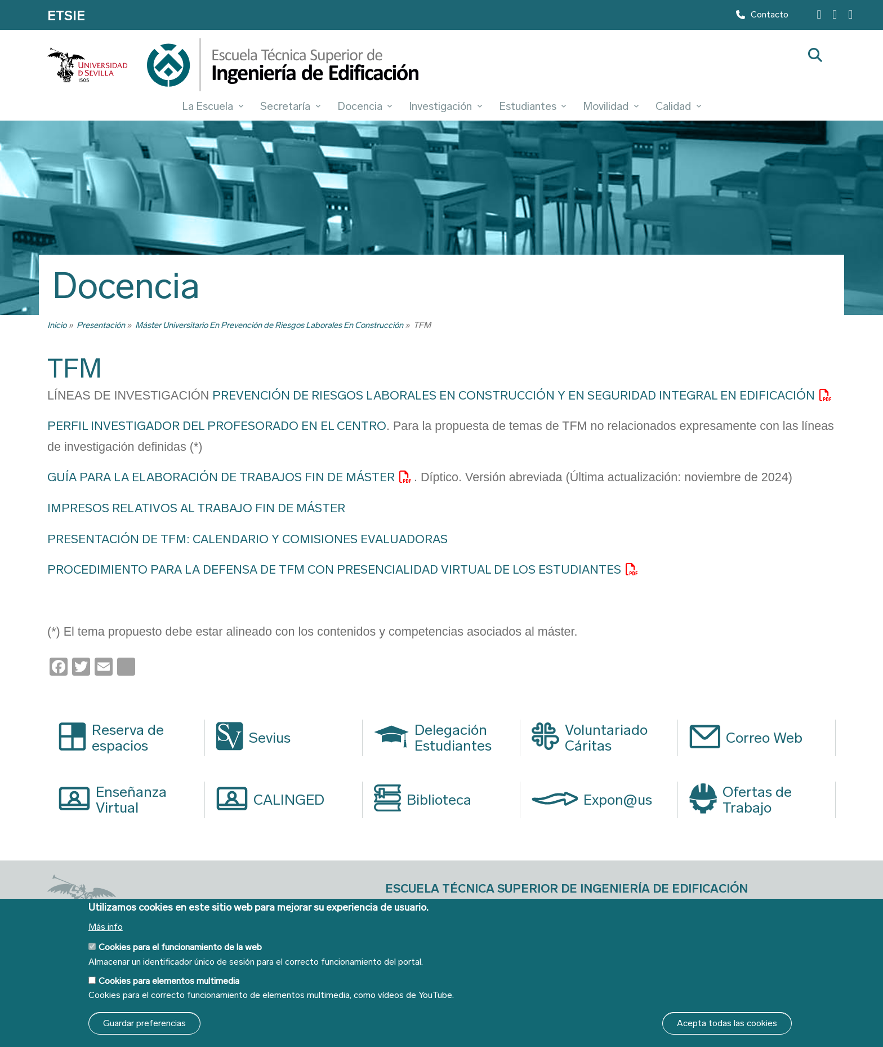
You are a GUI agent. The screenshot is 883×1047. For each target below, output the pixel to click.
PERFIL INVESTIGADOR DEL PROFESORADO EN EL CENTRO (216, 426)
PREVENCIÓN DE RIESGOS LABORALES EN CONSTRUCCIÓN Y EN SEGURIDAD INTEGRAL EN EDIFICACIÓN (513, 395)
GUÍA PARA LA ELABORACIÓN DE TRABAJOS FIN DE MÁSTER (221, 477)
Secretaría (290, 106)
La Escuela (212, 106)
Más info (105, 927)
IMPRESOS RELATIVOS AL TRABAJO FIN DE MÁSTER (196, 508)
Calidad (678, 106)
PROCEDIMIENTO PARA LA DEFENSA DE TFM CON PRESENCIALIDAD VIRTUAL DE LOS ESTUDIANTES (334, 569)
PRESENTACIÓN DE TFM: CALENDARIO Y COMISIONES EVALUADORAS (247, 539)
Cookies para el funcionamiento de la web (180, 947)
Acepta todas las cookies (727, 1023)
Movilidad (611, 106)
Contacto (762, 17)
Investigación (445, 106)
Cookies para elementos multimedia (169, 980)
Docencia (365, 106)
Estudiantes (533, 106)
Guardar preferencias (144, 1023)
